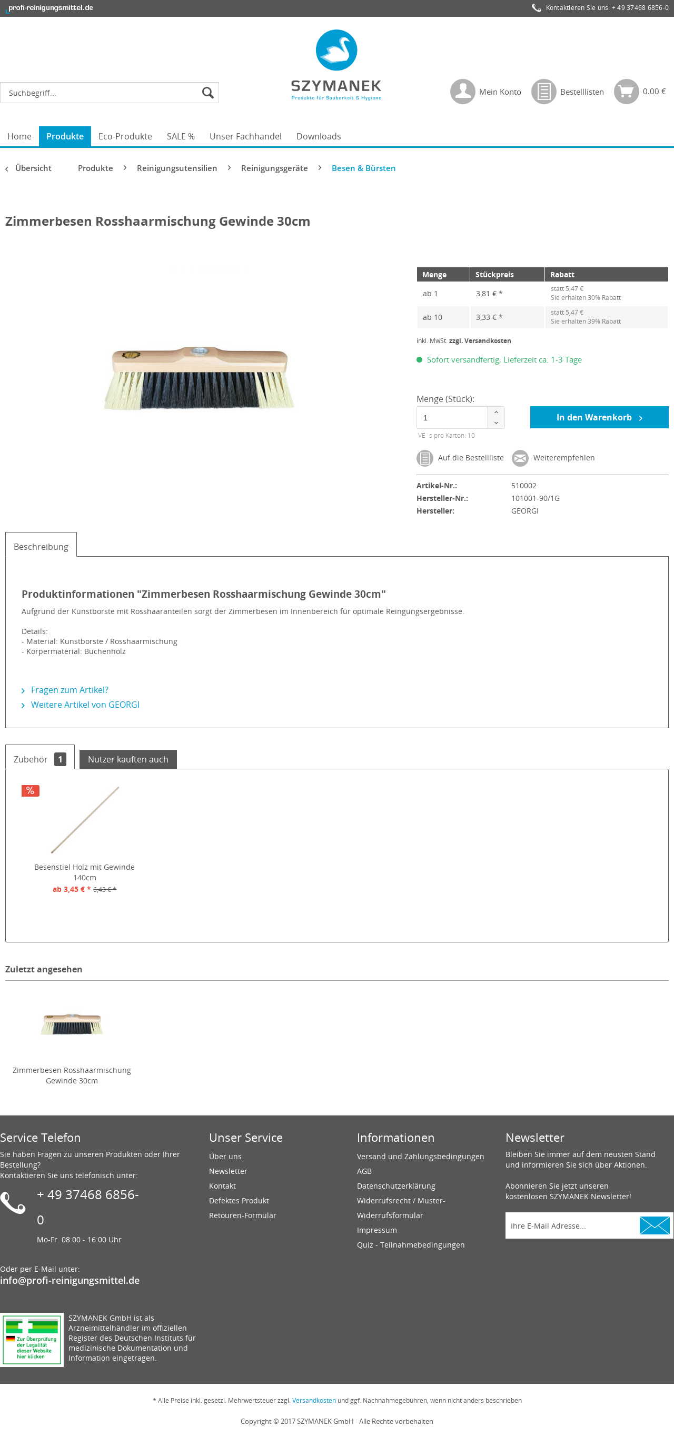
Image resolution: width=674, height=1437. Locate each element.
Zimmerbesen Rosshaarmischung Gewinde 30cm (72, 1075)
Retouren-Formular (242, 1215)
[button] (496, 412)
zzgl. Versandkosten (480, 340)
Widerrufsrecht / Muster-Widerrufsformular (401, 1207)
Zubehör (40, 759)
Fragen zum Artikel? (65, 690)
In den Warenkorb (599, 416)
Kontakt (222, 1186)
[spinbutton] (458, 417)
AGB (364, 1171)
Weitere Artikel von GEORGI (81, 704)
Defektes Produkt (239, 1200)
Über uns (225, 1156)
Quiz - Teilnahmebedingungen (411, 1245)
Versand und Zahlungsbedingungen (420, 1156)
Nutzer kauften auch (128, 759)
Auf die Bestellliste (460, 458)
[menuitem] (112, 92)
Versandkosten (314, 1400)
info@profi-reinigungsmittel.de (70, 1280)
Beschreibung (41, 546)
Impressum (377, 1230)
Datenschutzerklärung (396, 1186)
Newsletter (228, 1171)
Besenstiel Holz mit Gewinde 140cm (84, 872)
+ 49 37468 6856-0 (640, 7)
